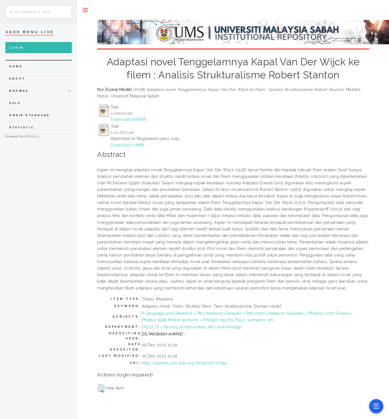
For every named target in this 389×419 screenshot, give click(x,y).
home (15, 66)
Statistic (21, 127)
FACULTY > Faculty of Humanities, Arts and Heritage (192, 327)
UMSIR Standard (29, 115)
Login (16, 47)
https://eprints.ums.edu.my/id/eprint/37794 (184, 363)
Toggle (85, 10)
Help (15, 103)
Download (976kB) (129, 119)
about (17, 78)
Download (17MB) (128, 145)
